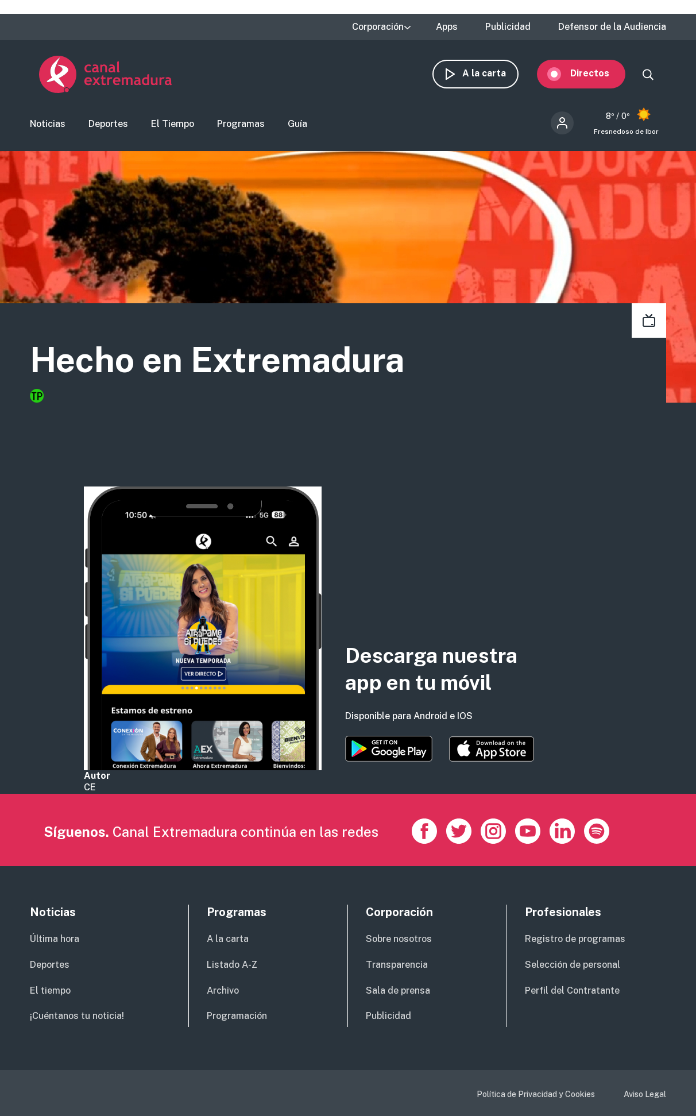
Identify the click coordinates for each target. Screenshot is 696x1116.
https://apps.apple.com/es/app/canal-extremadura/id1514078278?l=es (491, 749)
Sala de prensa (398, 990)
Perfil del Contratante (572, 990)
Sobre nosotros (399, 938)
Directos (598, 73)
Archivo (223, 990)
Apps (447, 27)
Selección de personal (572, 964)
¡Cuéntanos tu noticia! (77, 1015)
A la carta (493, 73)
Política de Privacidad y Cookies (536, 1094)
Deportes (108, 123)
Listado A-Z (232, 964)
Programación (237, 1015)
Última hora (54, 938)
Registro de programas (575, 938)
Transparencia (397, 964)
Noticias (47, 123)
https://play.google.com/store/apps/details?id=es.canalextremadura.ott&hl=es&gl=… (388, 749)
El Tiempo (172, 123)
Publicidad (508, 27)
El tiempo (50, 990)
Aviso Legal (645, 1094)
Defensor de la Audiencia (612, 27)
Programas (241, 123)
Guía (297, 123)
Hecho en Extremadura (217, 359)
